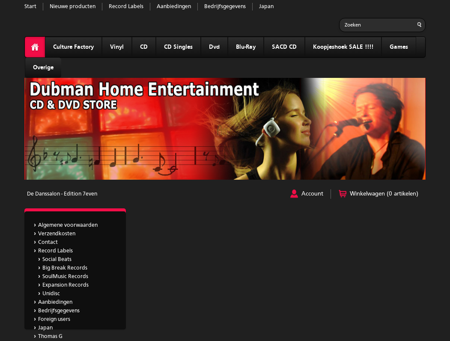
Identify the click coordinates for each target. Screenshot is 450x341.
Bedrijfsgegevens (225, 6)
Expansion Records (65, 285)
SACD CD (284, 47)
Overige (43, 68)
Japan (266, 6)
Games (399, 47)
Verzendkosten (56, 234)
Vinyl (117, 47)
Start (30, 6)
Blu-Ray (246, 47)
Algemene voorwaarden (68, 225)
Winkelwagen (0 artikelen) (384, 194)
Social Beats (57, 259)
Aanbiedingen (174, 6)
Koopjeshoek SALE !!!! (343, 47)
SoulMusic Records (65, 276)
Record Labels (126, 6)
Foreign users (54, 319)
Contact (48, 242)
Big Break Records (64, 268)
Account (312, 194)
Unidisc (51, 294)
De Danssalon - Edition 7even (62, 194)
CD (144, 47)
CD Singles (178, 47)
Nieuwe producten (72, 6)
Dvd (214, 47)
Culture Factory (73, 47)
